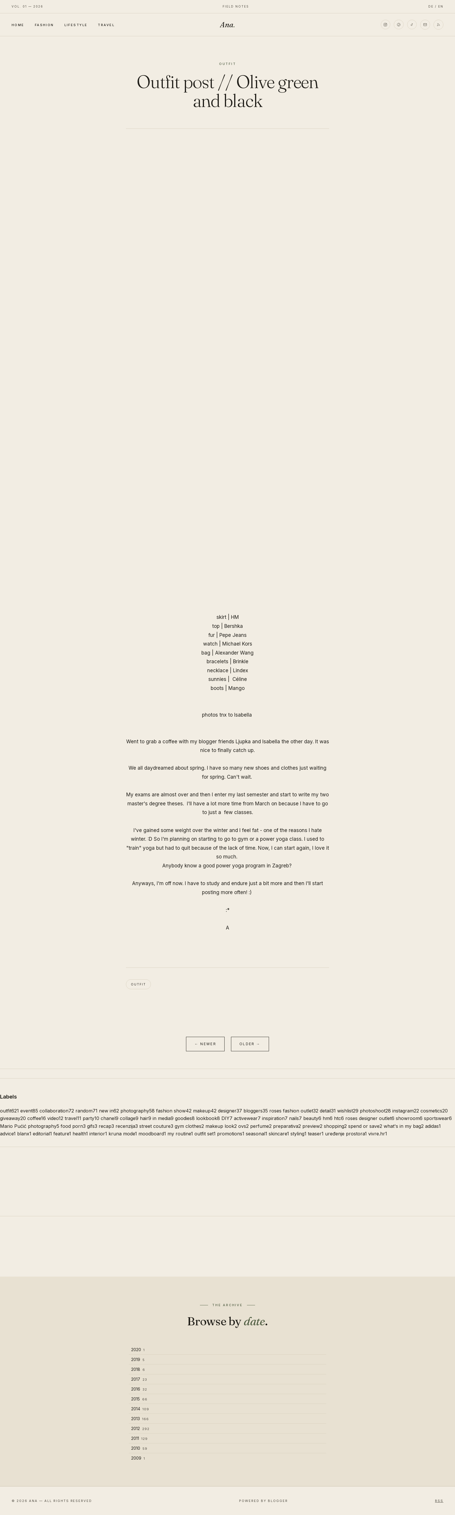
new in (109, 1111)
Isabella (243, 715)
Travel (106, 25)
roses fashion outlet (293, 1111)
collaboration (56, 1111)
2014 (140, 1408)
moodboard (152, 1134)
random (86, 1111)
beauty (312, 1118)
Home (18, 25)
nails (295, 1118)
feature (62, 1134)
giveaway (13, 1118)
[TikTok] (412, 25)
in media (163, 1118)
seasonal (256, 1134)
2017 (139, 1379)
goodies (185, 1118)
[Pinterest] (398, 25)
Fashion (44, 25)
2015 (139, 1398)
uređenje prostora (346, 1134)
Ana (227, 24)
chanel (109, 1118)
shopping (335, 1126)
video (55, 1118)
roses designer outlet (369, 1118)
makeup (204, 1111)
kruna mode (123, 1134)
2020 (138, 1349)
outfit (138, 984)
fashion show (174, 1111)
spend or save (365, 1126)
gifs (92, 1126)
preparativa (287, 1126)
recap (106, 1126)
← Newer (205, 1044)
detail (328, 1111)
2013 (140, 1418)
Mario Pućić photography (29, 1126)
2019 (138, 1359)
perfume (261, 1126)
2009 (138, 1458)
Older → (250, 1044)
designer (230, 1111)
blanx (24, 1134)
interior (98, 1134)
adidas (433, 1126)
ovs (243, 1126)
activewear (247, 1118)
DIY (226, 1118)
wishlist (347, 1111)
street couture (156, 1126)
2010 (139, 1448)
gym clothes (189, 1126)
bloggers (255, 1111)
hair (145, 1118)
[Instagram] (385, 25)
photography (137, 1111)
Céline (239, 679)
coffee (36, 1118)
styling (298, 1134)
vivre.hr (377, 1134)
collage (129, 1118)
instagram (405, 1111)
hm (328, 1118)
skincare (279, 1134)
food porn (73, 1126)
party (91, 1118)
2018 (138, 1369)
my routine (180, 1134)
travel (73, 1118)
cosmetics (434, 1111)
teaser (316, 1134)
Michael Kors (237, 644)
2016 (139, 1389)
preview (312, 1126)
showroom (409, 1118)
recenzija (126, 1126)
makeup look (221, 1126)
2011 (139, 1438)
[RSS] (438, 25)
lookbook (208, 1118)
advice (8, 1134)
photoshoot (375, 1111)
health (80, 1134)
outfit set (205, 1134)
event (29, 1111)
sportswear (438, 1118)
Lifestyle (76, 25)
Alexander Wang (234, 653)
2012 (140, 1428)
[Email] (425, 25)
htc (339, 1118)
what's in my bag (404, 1126)
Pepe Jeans (233, 635)
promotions (230, 1134)
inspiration (275, 1118)
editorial (42, 1134)
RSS (439, 1501)
